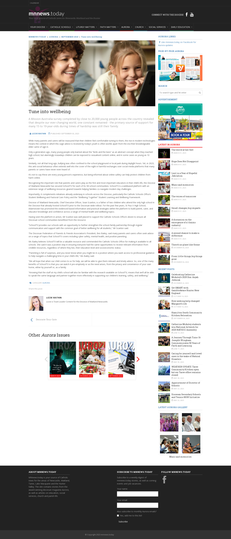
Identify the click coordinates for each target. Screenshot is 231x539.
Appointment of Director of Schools (185, 384)
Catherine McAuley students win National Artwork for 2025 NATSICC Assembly (186, 327)
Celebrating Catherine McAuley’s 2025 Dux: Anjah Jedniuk (184, 277)
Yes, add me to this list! (131, 515)
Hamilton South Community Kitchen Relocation (186, 314)
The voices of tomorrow (183, 196)
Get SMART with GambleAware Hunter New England (185, 290)
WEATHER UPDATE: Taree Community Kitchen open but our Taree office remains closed (186, 370)
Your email (122, 500)
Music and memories (182, 184)
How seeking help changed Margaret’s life (185, 302)
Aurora (46, 282)
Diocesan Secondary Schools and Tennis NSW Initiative (186, 396)
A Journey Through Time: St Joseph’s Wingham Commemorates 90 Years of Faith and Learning (186, 341)
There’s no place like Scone (185, 244)
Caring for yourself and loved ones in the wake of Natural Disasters (186, 356)
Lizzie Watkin (54, 297)
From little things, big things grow (186, 257)
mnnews (46, 13)
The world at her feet (182, 149)
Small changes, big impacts (185, 208)
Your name (122, 488)
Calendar (34, 3)
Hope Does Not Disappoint (185, 161)
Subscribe (123, 521)
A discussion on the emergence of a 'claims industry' (183, 222)
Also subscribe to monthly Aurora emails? (136, 511)
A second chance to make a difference (185, 234)
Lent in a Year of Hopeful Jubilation (184, 174)
